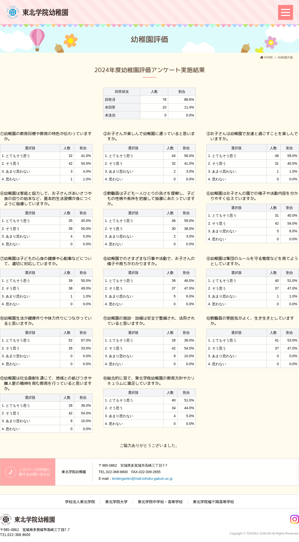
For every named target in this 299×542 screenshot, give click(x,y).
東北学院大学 (116, 501)
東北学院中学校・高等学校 (160, 501)
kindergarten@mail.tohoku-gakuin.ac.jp (142, 479)
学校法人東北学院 (80, 501)
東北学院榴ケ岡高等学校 (213, 501)
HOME (268, 57)
